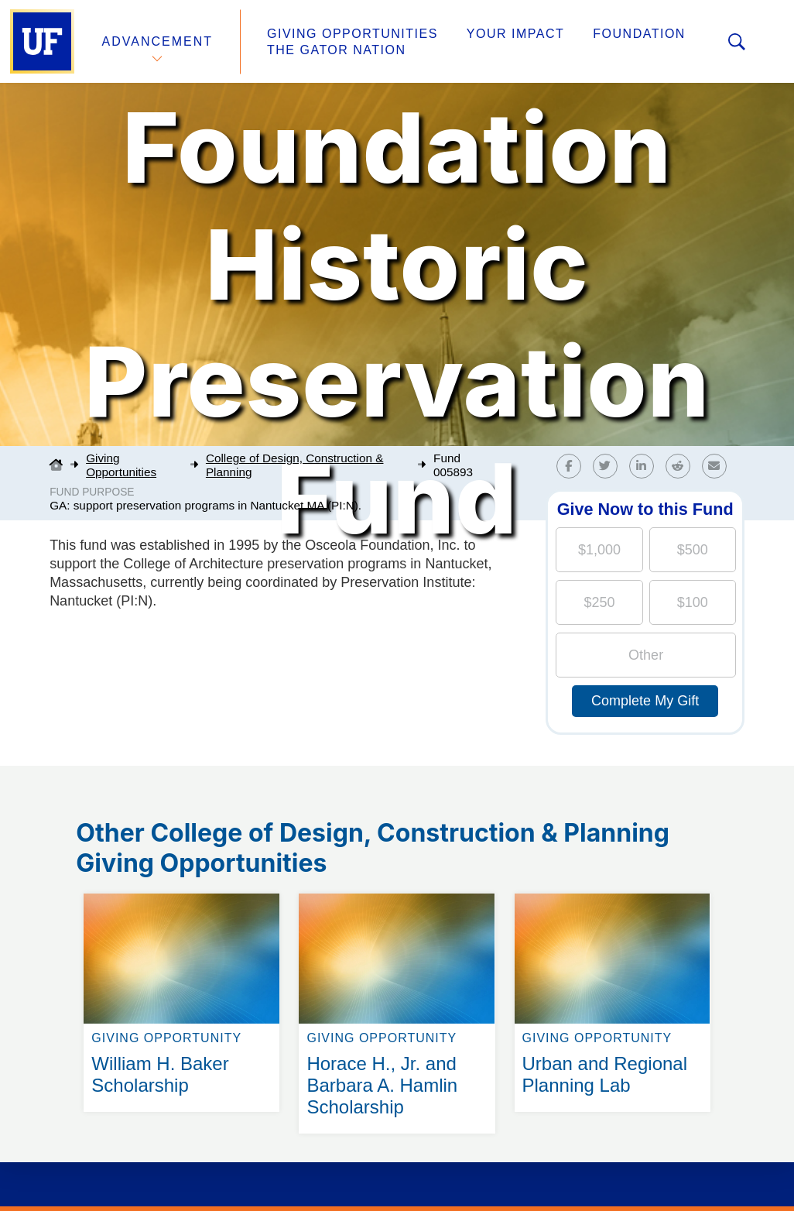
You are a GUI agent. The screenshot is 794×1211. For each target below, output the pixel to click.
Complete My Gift (645, 700)
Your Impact (515, 33)
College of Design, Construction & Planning (295, 465)
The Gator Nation (336, 50)
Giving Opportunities (352, 33)
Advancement (158, 41)
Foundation (639, 33)
